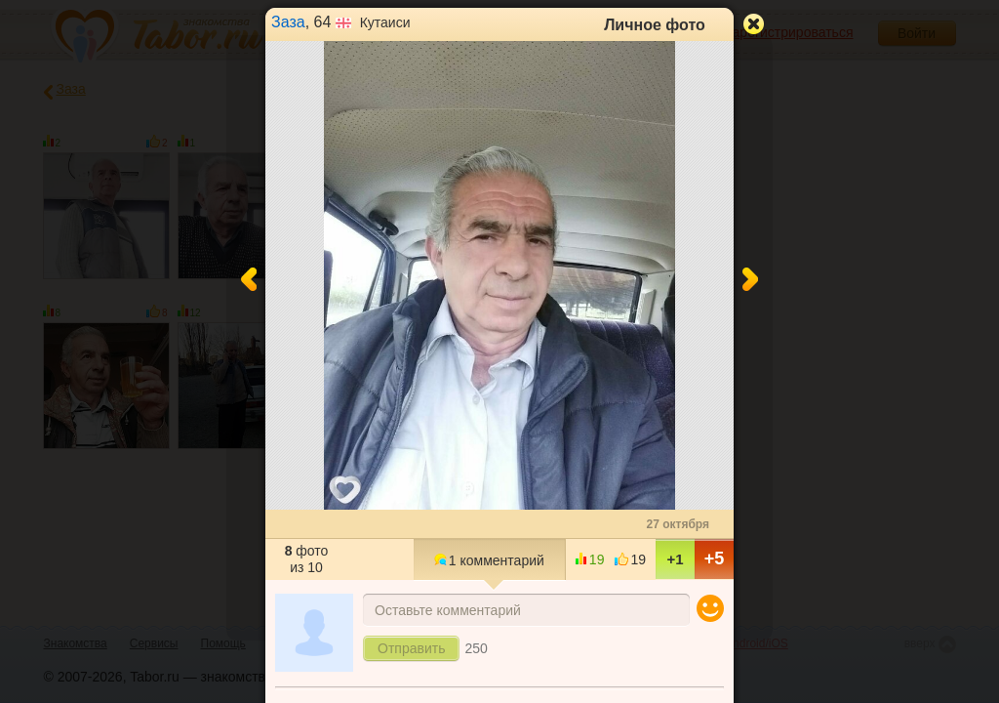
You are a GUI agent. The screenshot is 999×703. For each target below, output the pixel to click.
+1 (674, 559)
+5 (714, 558)
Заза (288, 22)
